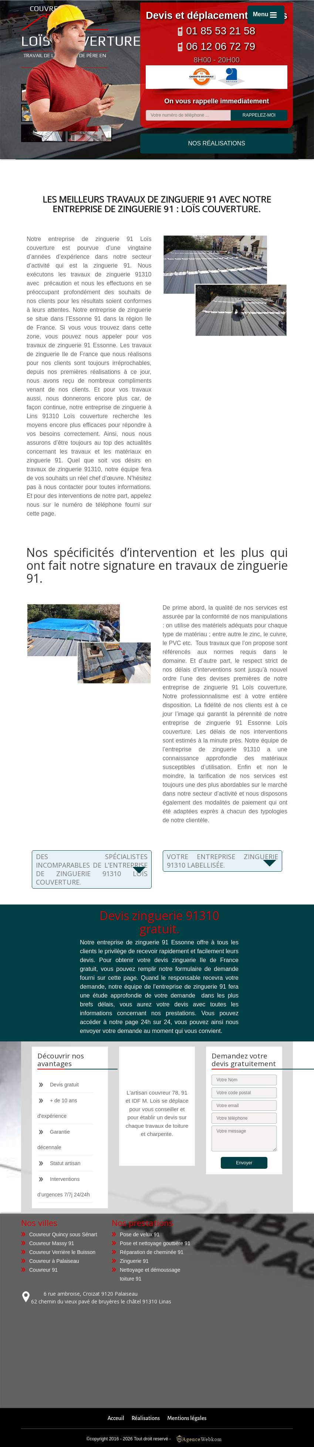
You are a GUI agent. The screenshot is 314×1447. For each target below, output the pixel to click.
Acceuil (116, 1418)
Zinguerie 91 (134, 1261)
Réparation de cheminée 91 (151, 1252)
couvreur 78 (162, 1092)
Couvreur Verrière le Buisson (62, 1252)
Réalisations (146, 1418)
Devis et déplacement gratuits (216, 15)
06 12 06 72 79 (216, 46)
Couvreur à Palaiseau (54, 1261)
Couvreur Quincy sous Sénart (63, 1234)
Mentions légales (186, 1418)
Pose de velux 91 (139, 1234)
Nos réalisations (216, 143)
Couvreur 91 (43, 1270)
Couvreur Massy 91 (51, 1243)
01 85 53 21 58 (216, 31)
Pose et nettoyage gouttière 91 (155, 1243)
